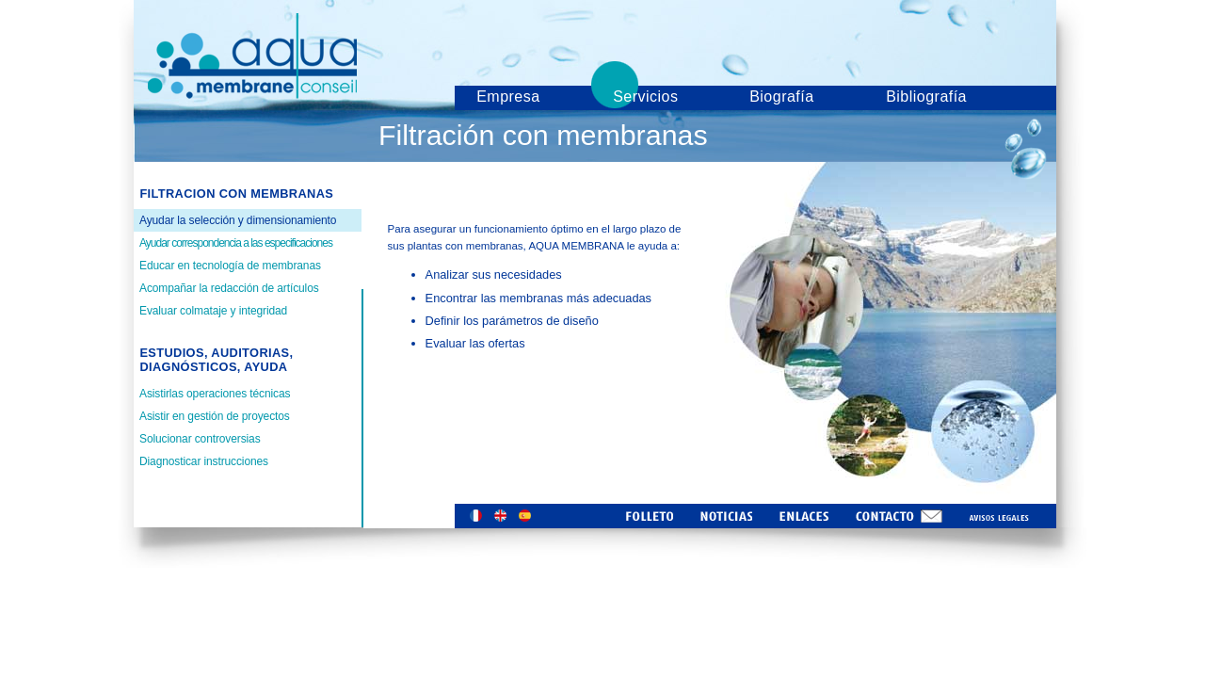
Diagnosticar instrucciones (203, 461)
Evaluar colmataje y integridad (213, 310)
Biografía (781, 97)
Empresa (507, 97)
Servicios (645, 97)
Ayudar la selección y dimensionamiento (237, 220)
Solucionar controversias (200, 438)
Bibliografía (926, 97)
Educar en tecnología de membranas (230, 265)
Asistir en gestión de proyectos (214, 416)
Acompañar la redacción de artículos (229, 288)
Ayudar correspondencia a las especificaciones (235, 243)
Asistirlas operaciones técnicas (214, 393)
